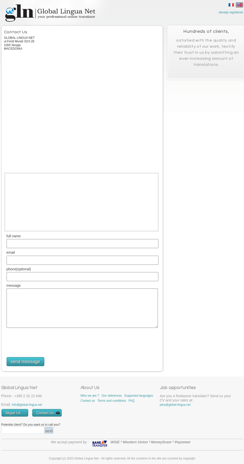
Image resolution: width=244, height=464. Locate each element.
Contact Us (47, 412)
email (11, 252)
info (14, 405)
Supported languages (138, 395)
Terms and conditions (111, 400)
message (14, 285)
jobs (162, 405)
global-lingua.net (31, 405)
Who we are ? (90, 395)
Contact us (88, 400)
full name (14, 236)
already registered (231, 12)
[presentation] (45, 341)
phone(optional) (19, 269)
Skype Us (16, 412)
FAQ (131, 400)
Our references (112, 395)
